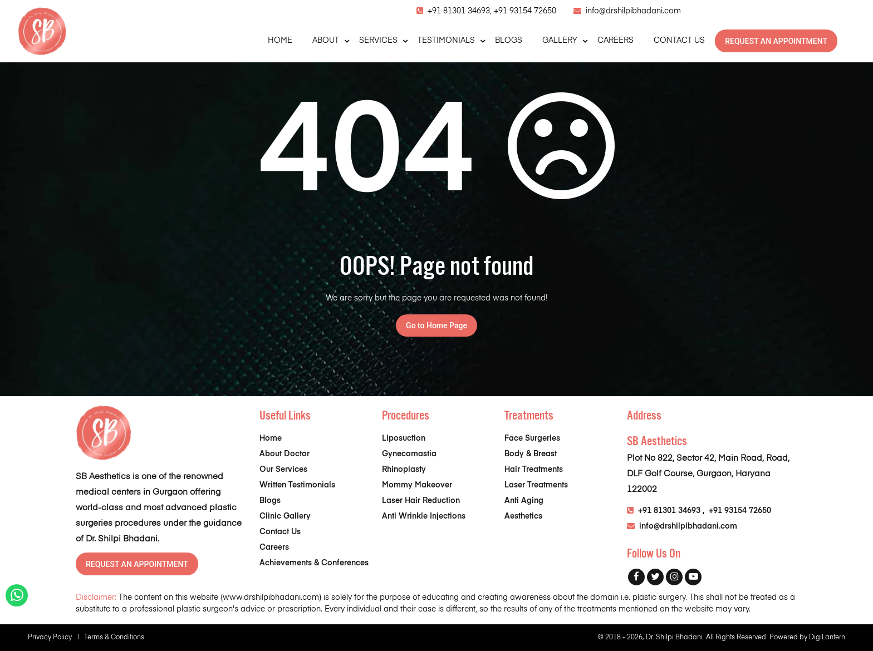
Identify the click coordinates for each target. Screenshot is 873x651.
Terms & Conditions (114, 637)
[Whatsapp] (17, 598)
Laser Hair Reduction (421, 501)
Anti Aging (523, 501)
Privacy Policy (56, 637)
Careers (274, 547)
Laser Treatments (536, 485)
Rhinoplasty (404, 470)
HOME (280, 41)
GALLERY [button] (559, 41)
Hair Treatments (533, 470)
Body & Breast (530, 454)
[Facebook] (636, 577)
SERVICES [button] (378, 41)
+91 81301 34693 (669, 511)
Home (270, 438)
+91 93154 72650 (525, 11)
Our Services (283, 470)
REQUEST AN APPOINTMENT (776, 41)
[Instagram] (674, 577)
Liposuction (403, 438)
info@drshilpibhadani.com (633, 11)
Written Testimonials (297, 485)
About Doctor (284, 454)
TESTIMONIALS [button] (446, 41)
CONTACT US (679, 41)
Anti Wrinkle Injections (423, 516)
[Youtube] (693, 577)
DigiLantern (827, 637)
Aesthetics (523, 516)
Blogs (270, 501)
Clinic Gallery (285, 516)
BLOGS (508, 41)
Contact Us (280, 532)
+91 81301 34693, (461, 11)
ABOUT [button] (325, 41)
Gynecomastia (409, 454)
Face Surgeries (532, 438)
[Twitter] (655, 577)
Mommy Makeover (417, 485)
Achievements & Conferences (314, 563)
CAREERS (615, 41)
